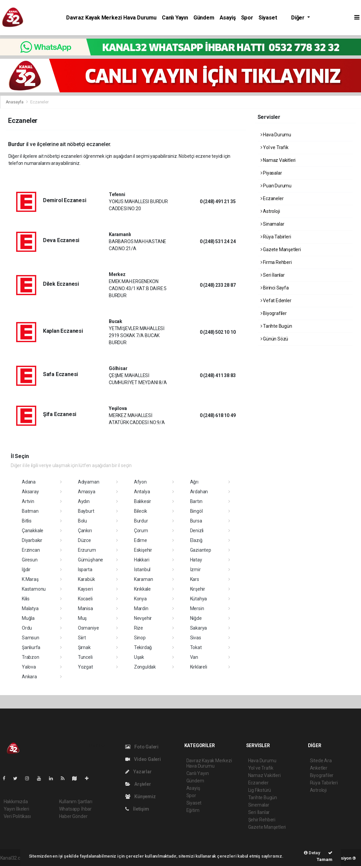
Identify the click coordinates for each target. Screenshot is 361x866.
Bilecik (140, 511)
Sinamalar (272, 224)
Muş (82, 618)
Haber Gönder (73, 816)
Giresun (30, 559)
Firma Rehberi (276, 262)
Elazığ (196, 540)
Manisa (85, 608)
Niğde (196, 618)
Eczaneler (39, 101)
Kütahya (198, 598)
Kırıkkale (142, 589)
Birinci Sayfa (275, 287)
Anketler (318, 768)
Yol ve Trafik (274, 147)
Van (194, 657)
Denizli (197, 530)
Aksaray (30, 491)
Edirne (140, 540)
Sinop (140, 637)
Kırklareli (198, 667)
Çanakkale (32, 530)
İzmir (195, 569)
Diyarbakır (32, 540)
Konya (140, 598)
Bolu (82, 520)
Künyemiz (140, 796)
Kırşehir (197, 589)
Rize (138, 628)
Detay (312, 852)
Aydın (84, 501)
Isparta (85, 569)
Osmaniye (88, 628)
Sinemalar (258, 805)
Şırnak (84, 647)
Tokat (196, 647)
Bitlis (27, 520)
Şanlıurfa (31, 647)
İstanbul (142, 569)
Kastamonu (34, 589)
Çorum (141, 530)
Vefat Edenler (276, 300)
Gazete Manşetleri (281, 249)
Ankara (29, 676)
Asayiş (228, 17)
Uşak (139, 657)
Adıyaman (88, 482)
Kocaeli (85, 598)
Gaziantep (200, 550)
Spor (247, 17)
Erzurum (87, 550)
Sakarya (198, 628)
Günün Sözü (274, 338)
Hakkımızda (16, 801)
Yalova (29, 667)
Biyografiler (274, 313)
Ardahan (199, 491)
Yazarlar (138, 771)
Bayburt (86, 511)
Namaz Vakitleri (278, 160)
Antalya (142, 491)
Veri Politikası (17, 816)
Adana (29, 482)
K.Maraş (30, 579)
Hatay (196, 559)
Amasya (86, 491)
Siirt (82, 637)
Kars (194, 579)
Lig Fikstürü (259, 790)
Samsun (30, 637)
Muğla (28, 618)
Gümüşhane (90, 559)
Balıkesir (142, 501)
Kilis (26, 598)
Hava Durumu (276, 134)
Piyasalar (271, 173)
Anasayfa (15, 101)
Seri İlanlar (273, 275)
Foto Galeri (142, 746)
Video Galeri (143, 759)
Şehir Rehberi (262, 819)
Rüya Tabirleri (276, 236)
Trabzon (30, 657)
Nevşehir (143, 618)
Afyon (140, 482)
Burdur (141, 520)
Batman (30, 511)
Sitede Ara (321, 760)
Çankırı (85, 530)
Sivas (195, 637)
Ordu (27, 628)
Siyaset (268, 17)
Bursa (196, 520)
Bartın (196, 501)
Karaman (143, 579)
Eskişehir (143, 550)
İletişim (137, 809)
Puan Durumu (276, 185)
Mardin (141, 608)
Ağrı (194, 482)
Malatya (30, 608)
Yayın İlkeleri (16, 809)
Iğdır (26, 569)
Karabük (86, 579)
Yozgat (85, 667)
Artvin (28, 501)
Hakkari (141, 559)
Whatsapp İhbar (75, 809)
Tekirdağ (143, 647)
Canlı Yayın (175, 17)
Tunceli (85, 657)
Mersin (197, 608)
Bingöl (196, 511)
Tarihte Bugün (276, 326)
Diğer (298, 17)
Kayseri (85, 589)
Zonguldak (145, 667)
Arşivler (138, 784)
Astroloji (270, 211)
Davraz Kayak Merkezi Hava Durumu (111, 17)
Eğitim (192, 810)
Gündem (203, 17)
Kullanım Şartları (75, 801)
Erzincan (31, 550)
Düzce (84, 540)
